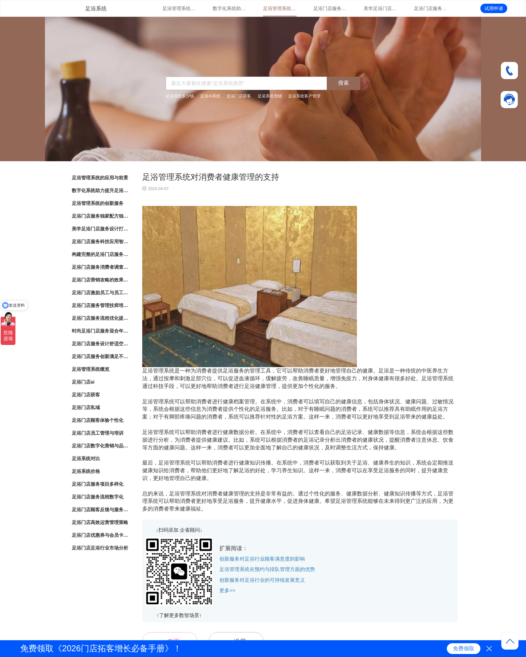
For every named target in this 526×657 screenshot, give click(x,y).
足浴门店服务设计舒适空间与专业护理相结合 (100, 343)
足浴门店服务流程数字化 (97, 496)
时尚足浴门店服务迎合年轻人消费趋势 (100, 331)
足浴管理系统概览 (90, 369)
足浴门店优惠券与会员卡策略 (100, 535)
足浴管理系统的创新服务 (280, 8)
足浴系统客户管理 (304, 96)
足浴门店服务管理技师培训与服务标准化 (100, 305)
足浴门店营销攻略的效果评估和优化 (100, 279)
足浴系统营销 (270, 96)
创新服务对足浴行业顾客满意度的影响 (262, 559)
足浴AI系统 (210, 96)
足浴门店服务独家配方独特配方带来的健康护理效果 (330, 8)
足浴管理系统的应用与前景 (179, 8)
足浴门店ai (83, 382)
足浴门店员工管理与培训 (97, 433)
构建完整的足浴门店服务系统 (100, 254)
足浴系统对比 (86, 458)
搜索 (343, 83)
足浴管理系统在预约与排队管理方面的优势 (267, 569)
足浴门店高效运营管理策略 (100, 522)
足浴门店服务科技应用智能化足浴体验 (431, 8)
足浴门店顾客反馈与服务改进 (100, 509)
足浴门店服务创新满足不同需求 (100, 356)
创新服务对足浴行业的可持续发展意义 (262, 580)
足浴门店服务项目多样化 (97, 484)
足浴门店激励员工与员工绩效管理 (100, 292)
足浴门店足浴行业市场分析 (100, 548)
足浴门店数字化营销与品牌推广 (100, 445)
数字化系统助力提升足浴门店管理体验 (229, 8)
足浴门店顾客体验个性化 (97, 420)
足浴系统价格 (86, 471)
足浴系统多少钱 (180, 96)
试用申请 (493, 8)
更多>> (227, 590)
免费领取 (463, 648)
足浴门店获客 (239, 96)
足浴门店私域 (86, 407)
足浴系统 (96, 8)
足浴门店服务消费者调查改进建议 (100, 267)
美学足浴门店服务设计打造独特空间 (380, 8)
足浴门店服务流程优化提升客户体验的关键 (100, 318)
